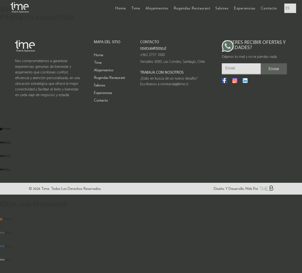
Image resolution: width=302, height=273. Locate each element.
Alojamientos (157, 8)
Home (120, 8)
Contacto (269, 8)
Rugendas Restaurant (192, 8)
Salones (222, 8)
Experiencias (245, 8)
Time (135, 8)
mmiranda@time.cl (174, 84)
